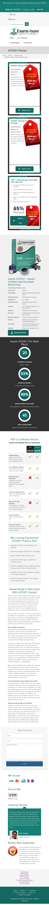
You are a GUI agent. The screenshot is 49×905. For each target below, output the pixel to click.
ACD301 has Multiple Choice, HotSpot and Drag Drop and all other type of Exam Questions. (23, 583)
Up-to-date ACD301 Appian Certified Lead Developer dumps (23, 578)
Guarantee (8, 43)
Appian (10, 56)
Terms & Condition (37, 895)
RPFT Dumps (24, 882)
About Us (16, 895)
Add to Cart (26, 112)
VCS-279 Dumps (24, 888)
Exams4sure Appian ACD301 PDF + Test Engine (20, 569)
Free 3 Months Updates (11, 497)
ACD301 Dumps (9, 488)
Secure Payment (9, 539)
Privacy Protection (10, 547)
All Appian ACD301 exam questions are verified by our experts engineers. (24, 589)
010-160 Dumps (24, 887)
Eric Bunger (18, 840)
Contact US (17, 898)
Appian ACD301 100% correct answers (17, 574)
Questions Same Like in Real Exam (19, 204)
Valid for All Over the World (17, 213)
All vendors (17, 38)
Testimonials (31, 38)
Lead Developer (18, 56)
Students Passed (24, 391)
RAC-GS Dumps (24, 880)
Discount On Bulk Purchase (12, 527)
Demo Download (14, 358)
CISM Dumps (25, 877)
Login (7, 14)
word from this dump (24, 434)
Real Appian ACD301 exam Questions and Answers (21, 565)
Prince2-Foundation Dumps (24, 885)
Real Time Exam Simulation (12, 507)
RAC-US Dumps (24, 884)
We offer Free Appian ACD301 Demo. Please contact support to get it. (24, 595)
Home (6, 38)
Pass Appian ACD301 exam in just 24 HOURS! (23, 201)
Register (6, 19)
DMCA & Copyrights (30, 898)
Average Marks (24, 413)
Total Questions (24, 456)
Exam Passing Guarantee (12, 518)
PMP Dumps (24, 879)
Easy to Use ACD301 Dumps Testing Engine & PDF (24, 210)
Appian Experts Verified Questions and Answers (23, 207)
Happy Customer (19, 844)
